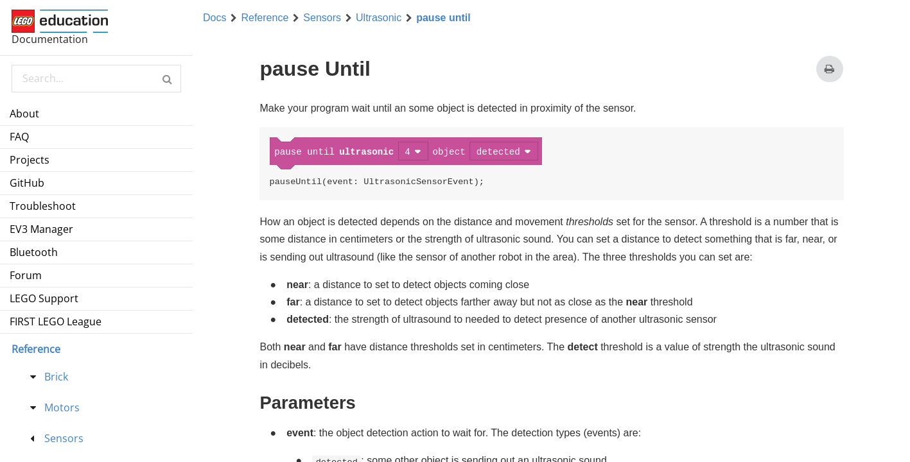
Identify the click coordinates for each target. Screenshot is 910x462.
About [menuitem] (24, 114)
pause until (443, 18)
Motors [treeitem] (62, 407)
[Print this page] (829, 69)
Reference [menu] (36, 349)
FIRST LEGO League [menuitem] (55, 321)
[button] (167, 78)
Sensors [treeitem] (63, 438)
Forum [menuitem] (26, 275)
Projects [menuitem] (29, 160)
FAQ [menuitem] (19, 137)
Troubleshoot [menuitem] (43, 206)
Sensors (322, 18)
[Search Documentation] (96, 78)
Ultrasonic (378, 18)
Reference (264, 18)
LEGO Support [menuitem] (44, 298)
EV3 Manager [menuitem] (41, 229)
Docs (214, 18)
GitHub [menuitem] (27, 183)
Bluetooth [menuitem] (34, 252)
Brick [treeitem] (56, 377)
